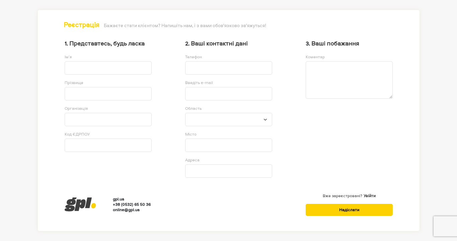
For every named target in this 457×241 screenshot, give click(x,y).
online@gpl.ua (126, 210)
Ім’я (68, 57)
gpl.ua (118, 199)
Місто (191, 134)
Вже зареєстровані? (342, 195)
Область (193, 108)
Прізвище (74, 82)
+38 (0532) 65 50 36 (132, 204)
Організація (76, 108)
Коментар (315, 57)
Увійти (370, 195)
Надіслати (349, 210)
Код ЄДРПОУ (77, 134)
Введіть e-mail (199, 82)
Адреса (192, 160)
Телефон (193, 57)
